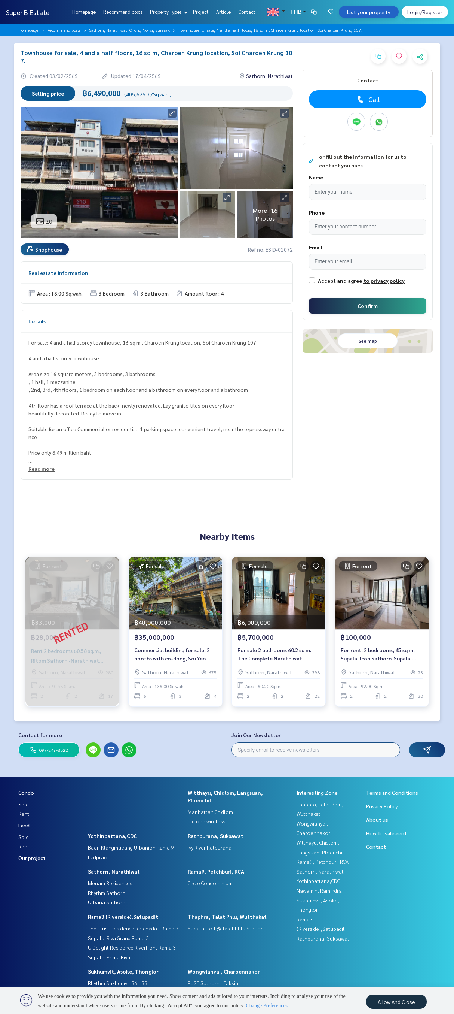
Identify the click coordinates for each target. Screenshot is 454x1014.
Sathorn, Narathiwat (114, 871)
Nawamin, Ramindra (319, 890)
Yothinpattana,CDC (112, 835)
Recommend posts (122, 12)
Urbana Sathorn (106, 902)
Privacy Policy (382, 806)
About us (377, 819)
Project (201, 12)
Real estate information (58, 272)
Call (368, 99)
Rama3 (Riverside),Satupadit (123, 916)
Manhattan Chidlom (210, 811)
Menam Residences (110, 883)
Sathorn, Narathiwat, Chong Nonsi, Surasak (129, 30)
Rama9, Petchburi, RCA (216, 871)
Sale (23, 804)
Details (37, 321)
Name (316, 177)
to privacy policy (384, 280)
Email (315, 247)
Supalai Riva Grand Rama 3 (118, 938)
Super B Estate (27, 12)
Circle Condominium (210, 883)
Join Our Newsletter (256, 735)
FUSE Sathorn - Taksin (213, 983)
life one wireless (207, 821)
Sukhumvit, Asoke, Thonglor (123, 971)
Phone (317, 212)
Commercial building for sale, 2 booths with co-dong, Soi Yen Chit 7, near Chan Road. (172, 655)
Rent (23, 813)
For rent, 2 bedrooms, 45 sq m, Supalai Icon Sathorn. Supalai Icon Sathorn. (378, 655)
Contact (246, 12)
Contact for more (40, 735)
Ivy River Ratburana (209, 847)
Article (223, 12)
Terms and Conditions (392, 792)
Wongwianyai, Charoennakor (224, 971)
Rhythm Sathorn (106, 892)
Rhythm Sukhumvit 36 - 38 (117, 983)
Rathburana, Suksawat (215, 835)
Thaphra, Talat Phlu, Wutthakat (227, 916)
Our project (32, 857)
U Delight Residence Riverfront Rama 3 (132, 947)
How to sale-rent (386, 833)
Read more (41, 468)
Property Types (167, 12)
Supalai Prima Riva (109, 957)
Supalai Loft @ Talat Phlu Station (226, 928)
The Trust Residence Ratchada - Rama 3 (133, 928)
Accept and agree (340, 280)
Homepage (84, 12)
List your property (368, 12)
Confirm (368, 305)
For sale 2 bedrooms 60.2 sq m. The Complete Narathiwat (274, 654)
